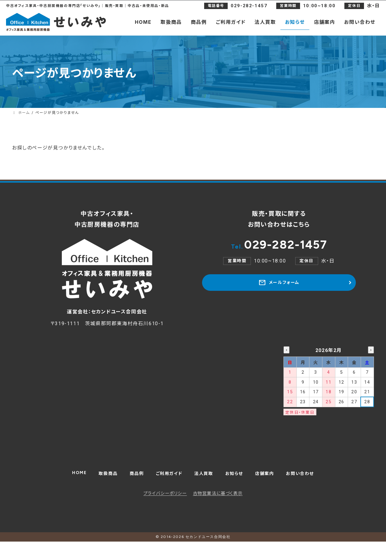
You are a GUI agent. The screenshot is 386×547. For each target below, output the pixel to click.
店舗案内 (269, 477)
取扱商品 (101, 477)
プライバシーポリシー (165, 498)
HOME (70, 476)
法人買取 (204, 477)
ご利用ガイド (167, 477)
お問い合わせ (308, 477)
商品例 (132, 477)
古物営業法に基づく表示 (218, 498)
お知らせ (237, 477)
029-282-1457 (279, 247)
